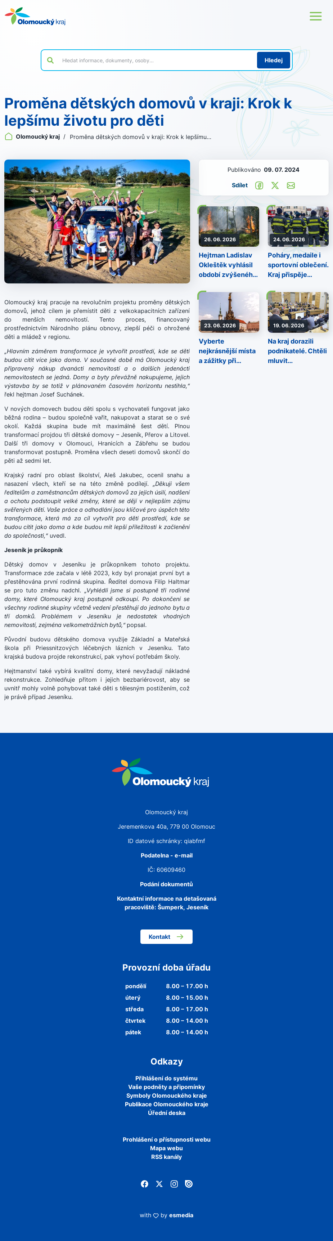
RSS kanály (166, 1156)
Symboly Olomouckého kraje (166, 1095)
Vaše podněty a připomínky (166, 1086)
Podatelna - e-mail (167, 855)
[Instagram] (174, 1183)
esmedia (181, 1215)
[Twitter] (159, 1183)
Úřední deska (166, 1112)
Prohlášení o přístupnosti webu (167, 1139)
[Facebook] (144, 1183)
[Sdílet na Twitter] (275, 184)
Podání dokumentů (166, 884)
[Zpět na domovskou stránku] (35, 16)
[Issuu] (189, 1183)
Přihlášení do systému (166, 1078)
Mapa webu (166, 1148)
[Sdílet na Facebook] (259, 184)
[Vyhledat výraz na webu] (155, 60)
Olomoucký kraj (32, 136)
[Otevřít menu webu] (316, 16)
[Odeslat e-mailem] (291, 184)
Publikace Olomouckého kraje (166, 1104)
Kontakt (166, 936)
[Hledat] (273, 60)
